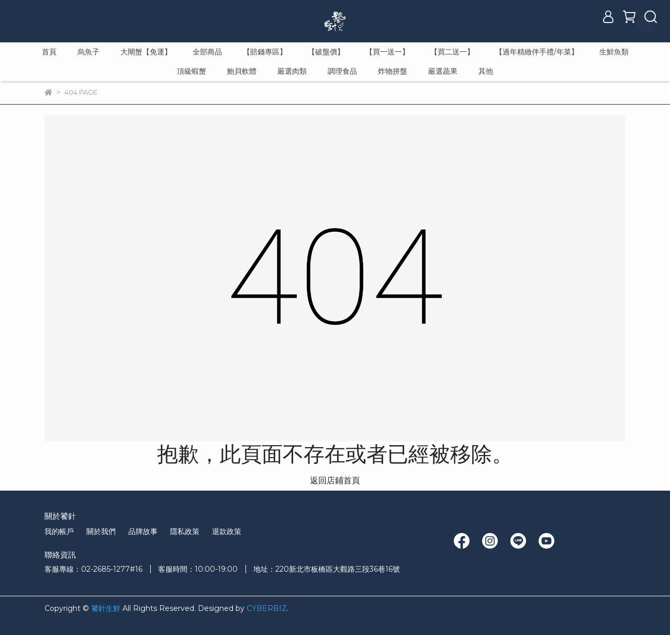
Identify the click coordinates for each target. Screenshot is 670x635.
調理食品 (342, 71)
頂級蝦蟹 (191, 71)
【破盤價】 (326, 51)
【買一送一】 (387, 51)
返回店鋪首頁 (335, 480)
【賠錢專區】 (265, 51)
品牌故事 (143, 531)
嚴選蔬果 (442, 71)
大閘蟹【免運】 (146, 51)
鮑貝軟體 (241, 71)
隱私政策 (184, 531)
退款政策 (226, 531)
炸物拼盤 (392, 71)
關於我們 (101, 531)
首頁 (49, 51)
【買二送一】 (452, 51)
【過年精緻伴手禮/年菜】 (536, 51)
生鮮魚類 (614, 51)
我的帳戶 (59, 531)
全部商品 (207, 51)
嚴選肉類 (292, 71)
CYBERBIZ (267, 608)
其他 (485, 71)
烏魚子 (88, 51)
